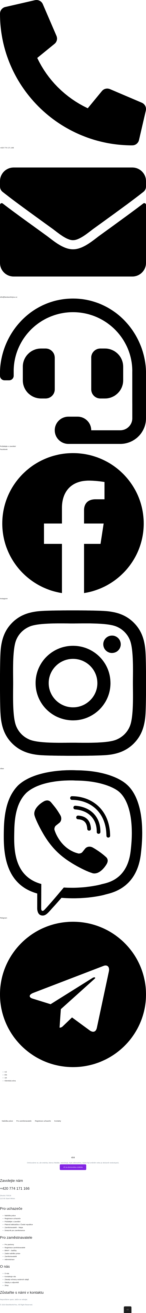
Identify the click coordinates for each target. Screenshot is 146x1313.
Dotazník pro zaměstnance (15, 1230)
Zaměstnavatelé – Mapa (14, 1227)
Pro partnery (9, 1244)
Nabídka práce (7, 1121)
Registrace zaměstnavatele (15, 1247)
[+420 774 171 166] (73, 145)
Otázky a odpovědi (12, 1282)
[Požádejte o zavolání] (73, 443)
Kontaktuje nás (10, 1276)
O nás (7, 1273)
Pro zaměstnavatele (24, 1121)
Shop (7, 1285)
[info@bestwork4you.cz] (73, 294)
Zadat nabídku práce (12, 1253)
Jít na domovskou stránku (73, 1167)
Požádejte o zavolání (8, 446)
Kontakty (57, 1121)
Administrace (9, 1259)
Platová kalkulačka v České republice (19, 1224)
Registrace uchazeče (43, 1121)
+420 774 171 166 (7, 148)
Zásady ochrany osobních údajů (17, 1279)
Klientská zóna (10, 1081)
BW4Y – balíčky (11, 1250)
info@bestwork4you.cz (8, 297)
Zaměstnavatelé (11, 1256)
